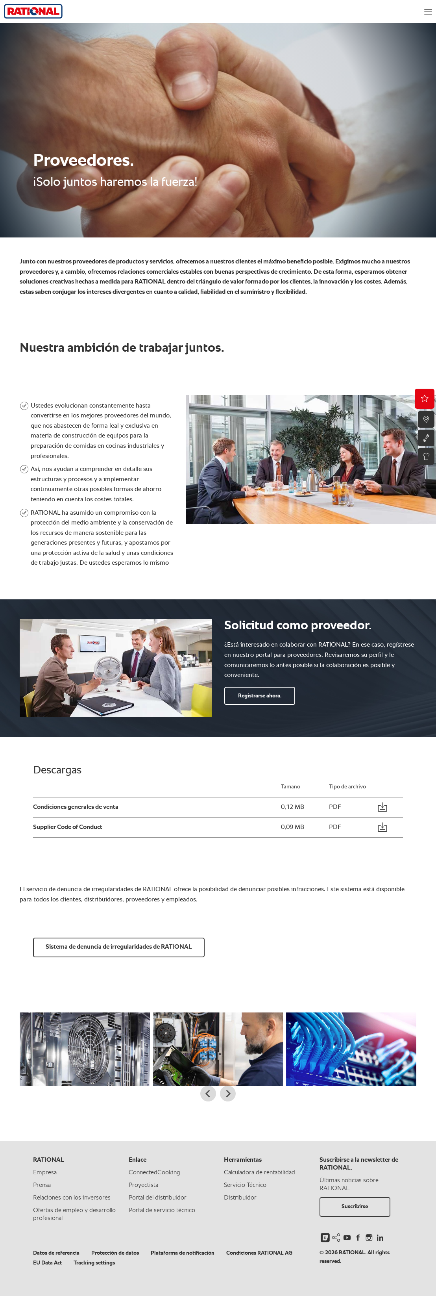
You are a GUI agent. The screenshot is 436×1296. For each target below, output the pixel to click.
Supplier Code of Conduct (67, 827)
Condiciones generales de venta (75, 807)
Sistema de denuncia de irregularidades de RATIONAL (119, 947)
